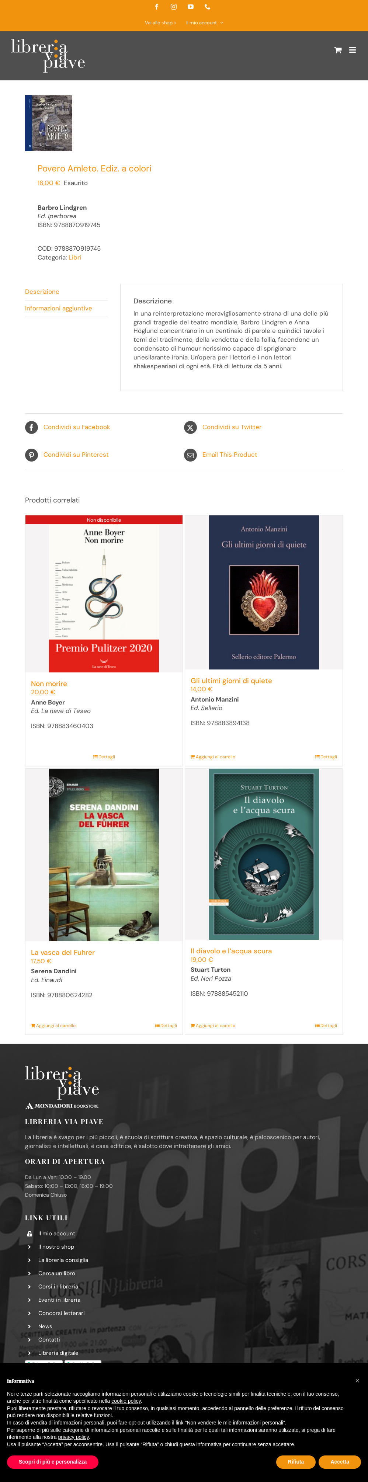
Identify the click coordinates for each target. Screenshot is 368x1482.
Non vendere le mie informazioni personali (235, 1423)
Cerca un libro (56, 1273)
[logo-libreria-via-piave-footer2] (62, 1069)
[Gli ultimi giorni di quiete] (264, 592)
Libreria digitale (58, 1353)
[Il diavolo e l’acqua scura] (264, 854)
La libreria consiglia (63, 1260)
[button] (357, 1381)
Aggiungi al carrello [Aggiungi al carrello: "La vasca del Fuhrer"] (56, 1026)
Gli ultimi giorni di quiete (231, 680)
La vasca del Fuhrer (63, 952)
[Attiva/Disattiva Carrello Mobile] (338, 50)
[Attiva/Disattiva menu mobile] (353, 50)
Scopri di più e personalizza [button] (53, 1462)
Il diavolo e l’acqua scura (231, 951)
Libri (75, 257)
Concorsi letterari (61, 1313)
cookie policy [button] (125, 1401)
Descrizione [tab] (42, 292)
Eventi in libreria (59, 1300)
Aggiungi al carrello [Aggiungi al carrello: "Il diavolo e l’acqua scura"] (215, 1026)
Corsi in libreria (58, 1286)
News (45, 1326)
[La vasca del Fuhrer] (104, 855)
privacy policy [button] (73, 1437)
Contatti (49, 1339)
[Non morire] (104, 593)
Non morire (49, 683)
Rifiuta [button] (296, 1462)
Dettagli (106, 757)
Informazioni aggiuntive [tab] (58, 308)
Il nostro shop (56, 1246)
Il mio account (56, 1233)
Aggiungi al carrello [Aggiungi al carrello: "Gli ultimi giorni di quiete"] (215, 757)
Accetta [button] (339, 1462)
